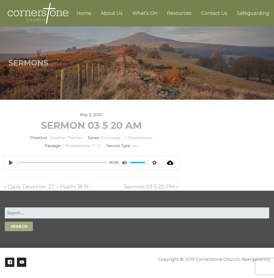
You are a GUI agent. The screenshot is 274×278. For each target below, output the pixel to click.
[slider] (61, 162)
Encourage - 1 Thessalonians (126, 137)
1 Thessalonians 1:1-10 (81, 145)
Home (84, 13)
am (135, 145)
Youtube (21, 262)
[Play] (11, 162)
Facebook (9, 262)
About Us (112, 13)
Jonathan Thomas (65, 137)
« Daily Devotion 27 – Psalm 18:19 (46, 187)
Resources (179, 13)
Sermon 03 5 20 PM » (151, 187)
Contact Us (214, 13)
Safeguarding (253, 13)
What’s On (144, 13)
